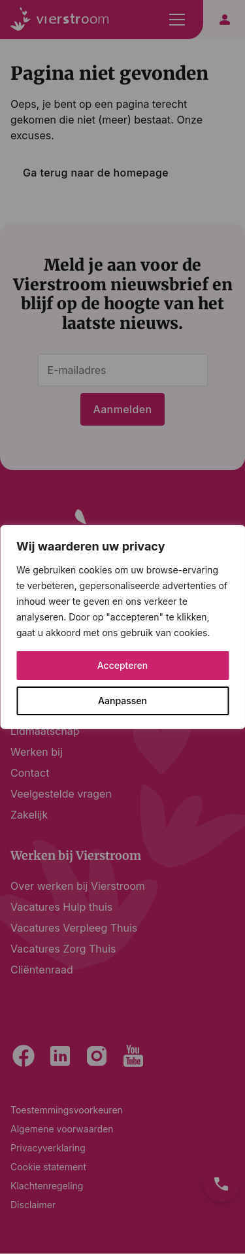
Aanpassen (122, 700)
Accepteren (122, 665)
